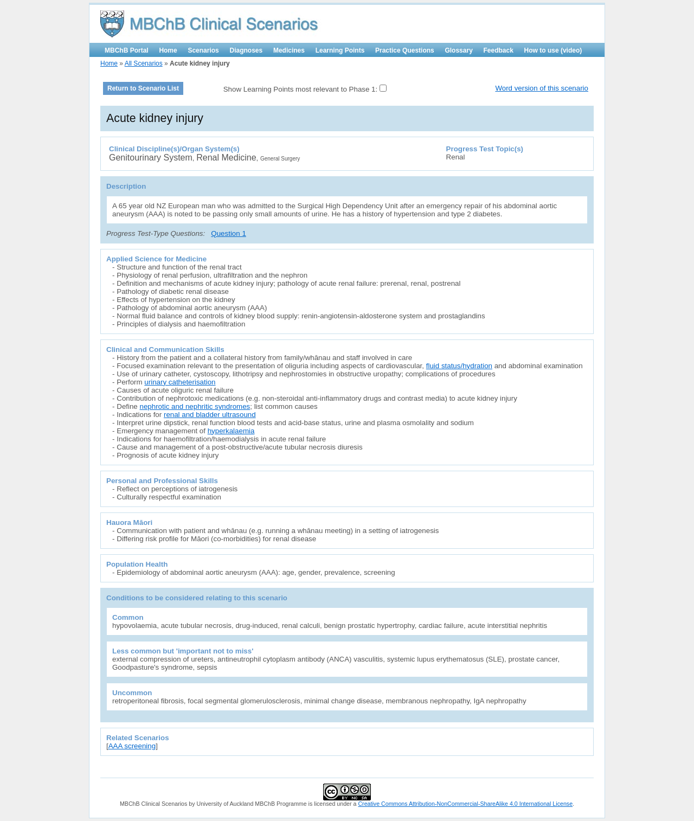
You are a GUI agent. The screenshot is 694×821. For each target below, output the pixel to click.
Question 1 (228, 233)
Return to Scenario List (143, 88)
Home (168, 50)
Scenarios (203, 50)
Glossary (458, 50)
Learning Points (340, 50)
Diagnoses (246, 50)
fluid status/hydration (459, 366)
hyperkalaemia (231, 431)
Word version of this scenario (541, 88)
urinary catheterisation (179, 382)
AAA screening (132, 746)
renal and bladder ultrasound (210, 414)
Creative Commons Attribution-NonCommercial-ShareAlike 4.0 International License (465, 803)
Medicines (289, 50)
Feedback (498, 50)
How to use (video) (553, 50)
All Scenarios (144, 63)
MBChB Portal (127, 50)
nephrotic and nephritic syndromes (194, 406)
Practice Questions (404, 50)
